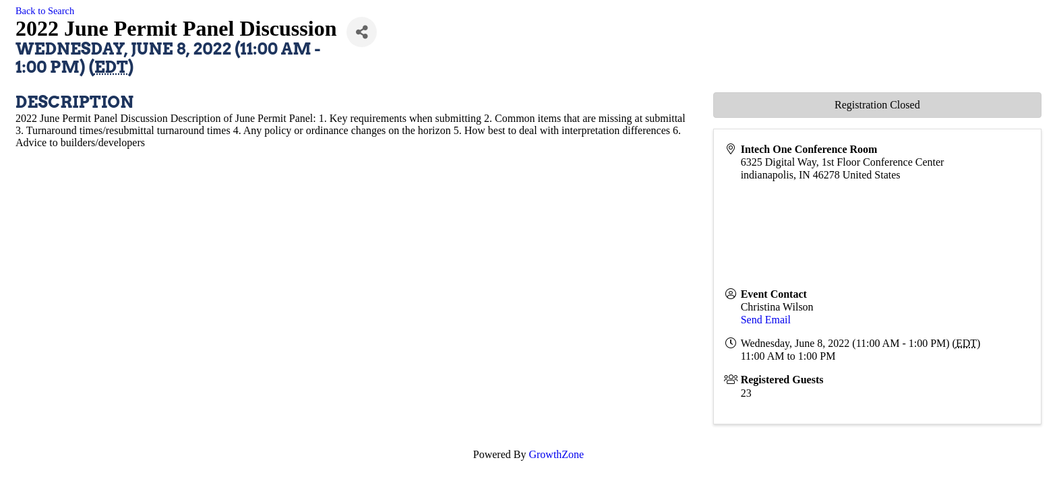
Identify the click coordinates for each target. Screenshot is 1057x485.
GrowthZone (556, 454)
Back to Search (45, 10)
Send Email (766, 319)
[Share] (361, 32)
